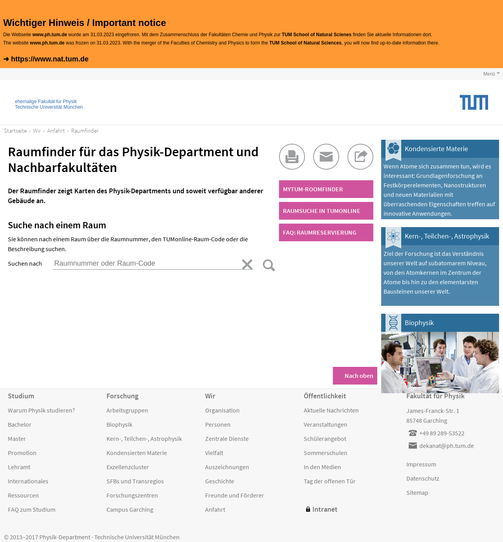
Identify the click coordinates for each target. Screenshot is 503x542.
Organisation (222, 410)
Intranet (325, 509)
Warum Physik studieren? (41, 410)
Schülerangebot (325, 438)
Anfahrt (56, 130)
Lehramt (19, 467)
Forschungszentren (132, 495)
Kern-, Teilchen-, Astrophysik (447, 235)
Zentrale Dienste (227, 438)
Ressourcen (23, 495)
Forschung (122, 395)
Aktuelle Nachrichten (331, 410)
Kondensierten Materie (136, 453)
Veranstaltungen (325, 424)
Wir (37, 130)
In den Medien (322, 467)
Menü (489, 74)
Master (17, 438)
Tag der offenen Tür (330, 481)
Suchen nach (25, 263)
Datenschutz (422, 478)
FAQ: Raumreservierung (319, 232)
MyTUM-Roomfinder (313, 189)
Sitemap (417, 492)
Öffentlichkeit (325, 395)
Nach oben (359, 375)
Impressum (421, 464)
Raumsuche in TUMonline (321, 211)
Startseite (15, 130)
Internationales (28, 481)
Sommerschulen (325, 453)
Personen (218, 424)
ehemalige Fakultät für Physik (46, 101)
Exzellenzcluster (127, 467)
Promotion (22, 453)
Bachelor (19, 424)
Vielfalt (214, 453)
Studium (21, 395)
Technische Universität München (49, 107)
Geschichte (219, 481)
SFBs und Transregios (135, 481)
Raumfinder (85, 130)
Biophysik (419, 322)
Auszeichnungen (227, 467)
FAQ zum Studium (31, 509)
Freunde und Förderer (234, 495)
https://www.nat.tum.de (49, 59)
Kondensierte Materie (436, 148)
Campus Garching (129, 509)
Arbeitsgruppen (127, 410)
